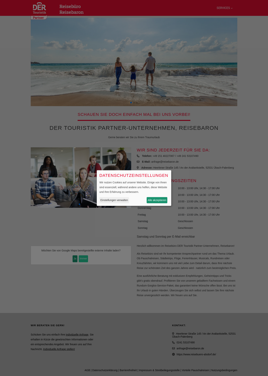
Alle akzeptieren (157, 200)
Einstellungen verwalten (114, 200)
